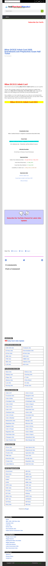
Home (7, 519)
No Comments (8, 56)
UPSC (7, 482)
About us (8, 554)
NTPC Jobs (9, 485)
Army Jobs (28, 490)
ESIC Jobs (8, 488)
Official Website (24, 180)
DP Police (28, 501)
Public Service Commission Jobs (14, 530)
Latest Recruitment (11, 544)
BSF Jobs (8, 499)
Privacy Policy (9, 556)
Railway (28, 493)
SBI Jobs (28, 471)
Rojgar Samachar (10, 542)
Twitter (21, 251)
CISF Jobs (28, 485)
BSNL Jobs (9, 496)
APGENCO (28, 499)
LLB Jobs (8, 525)
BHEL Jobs (29, 482)
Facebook (14, 251)
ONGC (7, 479)
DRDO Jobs (29, 476)
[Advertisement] (24, 35)
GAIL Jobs (28, 488)
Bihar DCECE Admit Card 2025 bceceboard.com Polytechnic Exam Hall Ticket (23, 52)
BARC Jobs (29, 496)
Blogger (27, 508)
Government (9, 471)
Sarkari (8, 476)
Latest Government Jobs (12, 546)
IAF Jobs (8, 493)
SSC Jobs (28, 479)
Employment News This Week (13, 540)
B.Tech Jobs (9, 526)
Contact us (8, 558)
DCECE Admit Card (24, 175)
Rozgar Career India (11, 536)
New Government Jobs (12, 548)
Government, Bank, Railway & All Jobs (23, 563)
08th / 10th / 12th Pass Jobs (13, 521)
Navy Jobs (8, 504)
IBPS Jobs (28, 474)
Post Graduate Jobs (11, 528)
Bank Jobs (9, 474)
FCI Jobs (8, 490)
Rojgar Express (10, 538)
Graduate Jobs (9, 523)
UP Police (8, 501)
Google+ (27, 251)
